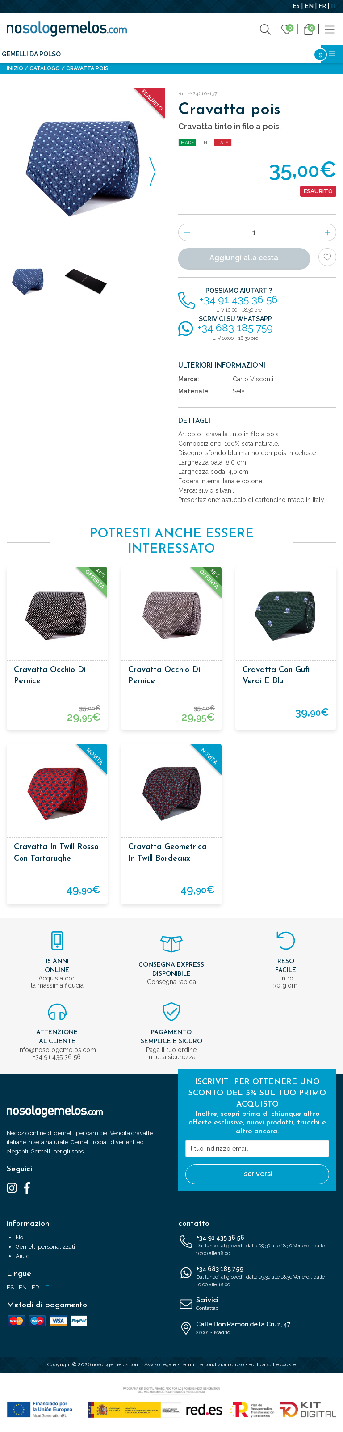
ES (296, 6)
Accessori (189, 54)
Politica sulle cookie (272, 1364)
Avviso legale (160, 1364)
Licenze (228, 54)
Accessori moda (136, 54)
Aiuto (22, 1256)
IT (333, 6)
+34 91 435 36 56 (257, 1245)
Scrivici (257, 1305)
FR (322, 6)
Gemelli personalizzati (45, 1246)
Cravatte (84, 54)
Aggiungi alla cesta (243, 257)
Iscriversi (257, 1174)
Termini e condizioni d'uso (212, 1364)
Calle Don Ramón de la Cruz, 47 (257, 1329)
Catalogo (44, 68)
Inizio (15, 68)
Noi (20, 1237)
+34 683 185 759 (257, 1276)
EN (309, 6)
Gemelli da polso (31, 54)
